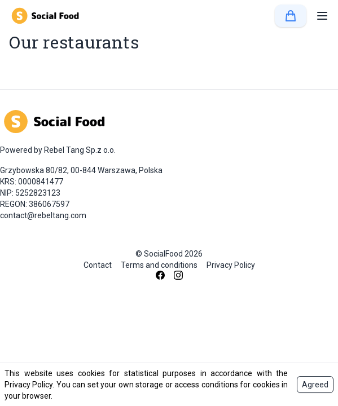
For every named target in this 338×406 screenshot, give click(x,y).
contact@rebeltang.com (43, 215)
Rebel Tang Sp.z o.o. (80, 150)
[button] (322, 16)
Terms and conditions (159, 265)
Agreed (315, 384)
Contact (98, 265)
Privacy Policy (231, 265)
